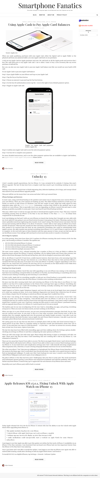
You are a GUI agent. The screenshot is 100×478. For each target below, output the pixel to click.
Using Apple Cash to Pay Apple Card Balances (39, 24)
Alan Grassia (9, 168)
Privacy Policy (62, 15)
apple (24, 21)
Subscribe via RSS (87, 25)
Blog (35, 15)
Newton (42, 15)
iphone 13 (44, 173)
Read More (39, 162)
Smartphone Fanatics (50, 5)
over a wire (61, 213)
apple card (32, 21)
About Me (51, 15)
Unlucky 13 (39, 176)
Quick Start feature (27, 205)
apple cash (41, 21)
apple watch (32, 380)
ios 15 (48, 21)
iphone (53, 21)
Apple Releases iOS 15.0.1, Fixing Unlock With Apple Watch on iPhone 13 (39, 384)
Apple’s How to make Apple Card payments (19, 157)
